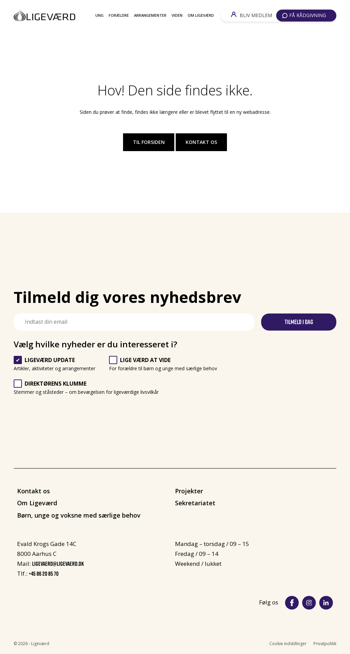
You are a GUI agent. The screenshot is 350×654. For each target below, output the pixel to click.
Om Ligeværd (201, 15)
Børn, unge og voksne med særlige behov (78, 515)
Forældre (119, 15)
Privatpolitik (324, 643)
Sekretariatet (195, 503)
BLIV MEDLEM (251, 15)
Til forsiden (149, 142)
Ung (99, 15)
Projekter (189, 491)
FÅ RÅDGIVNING (304, 15)
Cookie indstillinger (288, 643)
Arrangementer (150, 15)
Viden (177, 15)
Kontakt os (201, 142)
